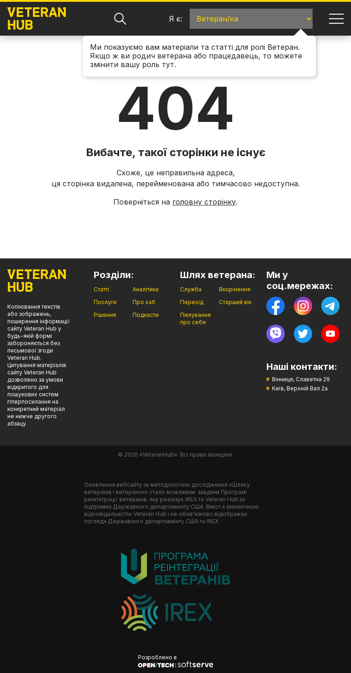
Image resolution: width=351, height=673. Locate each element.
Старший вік (235, 302)
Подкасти (146, 314)
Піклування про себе (195, 318)
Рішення (105, 314)
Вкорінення (234, 289)
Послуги (105, 302)
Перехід (191, 302)
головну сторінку (204, 201)
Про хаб (144, 302)
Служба (191, 289)
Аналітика (146, 289)
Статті (101, 289)
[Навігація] (336, 18)
